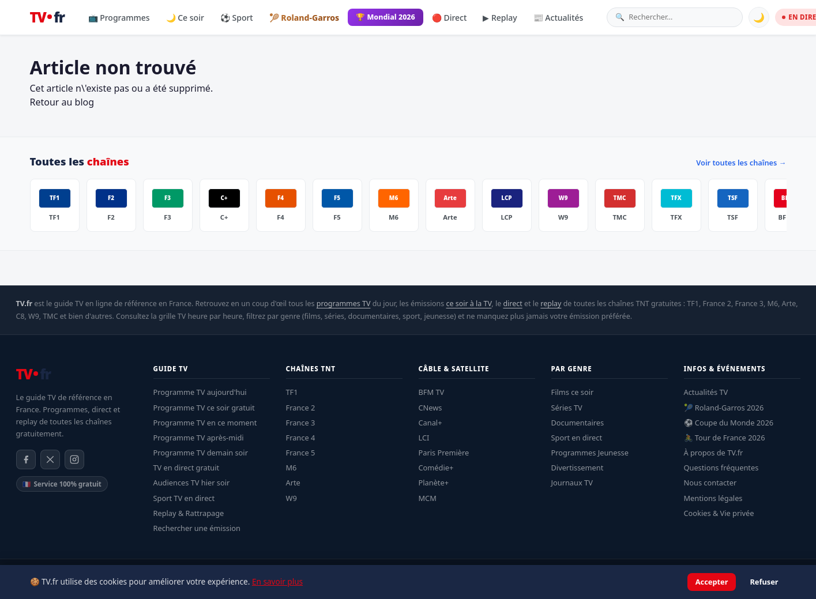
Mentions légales (713, 498)
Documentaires (577, 422)
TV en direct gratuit (186, 467)
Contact (788, 573)
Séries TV (566, 407)
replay (550, 303)
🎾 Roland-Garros (304, 17)
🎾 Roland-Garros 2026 (724, 407)
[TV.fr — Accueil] (47, 17)
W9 (291, 498)
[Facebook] (26, 459)
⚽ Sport (236, 17)
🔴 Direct (449, 17)
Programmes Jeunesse (590, 452)
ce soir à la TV (468, 303)
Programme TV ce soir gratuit (204, 407)
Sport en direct (577, 437)
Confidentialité (702, 573)
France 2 (300, 407)
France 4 (300, 437)
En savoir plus (277, 593)
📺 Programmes (119, 17)
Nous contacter (710, 482)
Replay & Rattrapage (188, 513)
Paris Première (444, 452)
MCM (428, 498)
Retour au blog (62, 102)
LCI (424, 437)
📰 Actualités (558, 17)
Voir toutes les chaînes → (741, 162)
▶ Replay (500, 17)
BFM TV (432, 392)
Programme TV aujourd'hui (200, 392)
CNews (430, 407)
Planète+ (434, 482)
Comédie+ (436, 467)
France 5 (300, 452)
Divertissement (577, 467)
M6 (291, 467)
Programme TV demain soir (200, 452)
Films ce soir (572, 392)
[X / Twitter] (50, 459)
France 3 (300, 422)
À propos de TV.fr (713, 452)
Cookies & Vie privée (719, 513)
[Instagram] (74, 459)
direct (512, 303)
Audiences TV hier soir (191, 482)
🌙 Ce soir (185, 17)
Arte (293, 482)
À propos (750, 573)
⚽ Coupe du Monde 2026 (729, 422)
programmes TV (344, 303)
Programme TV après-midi (198, 437)
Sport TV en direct (184, 498)
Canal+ (430, 422)
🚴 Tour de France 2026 (724, 437)
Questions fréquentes (721, 467)
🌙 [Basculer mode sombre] (759, 17)
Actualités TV (706, 392)
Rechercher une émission (196, 528)
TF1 (292, 392)
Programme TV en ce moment (205, 422)
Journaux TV (572, 482)
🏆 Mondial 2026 (385, 17)
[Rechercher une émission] (681, 17)
